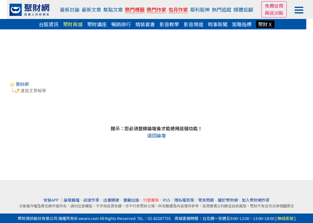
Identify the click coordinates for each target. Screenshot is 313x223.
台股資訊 (48, 24)
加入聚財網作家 (256, 200)
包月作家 (178, 9)
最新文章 (91, 9)
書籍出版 (131, 200)
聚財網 (19, 84)
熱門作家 (156, 9)
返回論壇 (156, 135)
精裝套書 (145, 24)
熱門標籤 (135, 9)
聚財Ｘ (265, 24)
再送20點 (274, 12)
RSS (166, 200)
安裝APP (51, 200)
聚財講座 (97, 24)
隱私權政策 (184, 200)
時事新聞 (217, 24)
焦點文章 (113, 9)
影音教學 (169, 24)
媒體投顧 (243, 9)
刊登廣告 (151, 200)
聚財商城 (73, 24)
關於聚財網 (228, 200)
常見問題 (206, 200)
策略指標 (242, 24)
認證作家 (91, 200)
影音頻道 (193, 24)
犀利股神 (200, 9)
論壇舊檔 (71, 200)
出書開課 (111, 200)
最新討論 (69, 9)
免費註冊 (274, 5)
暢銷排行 (121, 24)
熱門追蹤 (221, 9)
